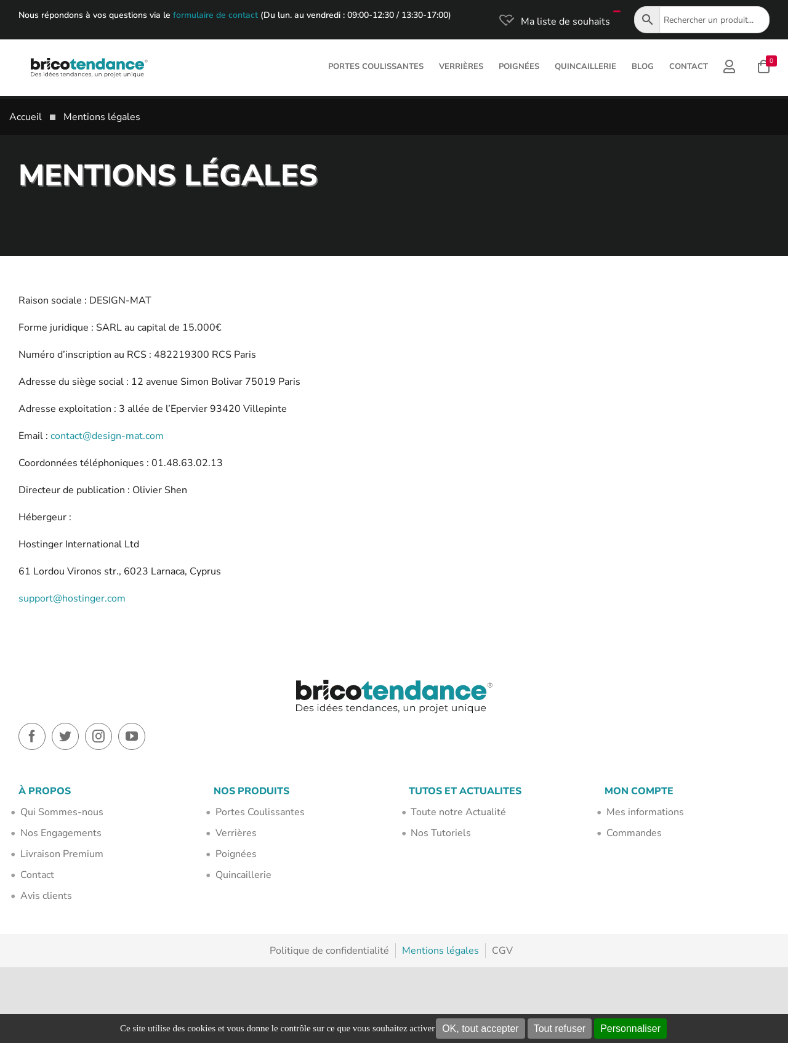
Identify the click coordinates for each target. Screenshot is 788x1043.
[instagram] (98, 736)
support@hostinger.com (72, 598)
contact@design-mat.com (107, 436)
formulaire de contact (215, 15)
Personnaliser (630, 1028)
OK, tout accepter (480, 1028)
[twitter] (65, 736)
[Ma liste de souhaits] (553, 21)
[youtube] (131, 736)
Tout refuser (559, 1028)
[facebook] (32, 736)
